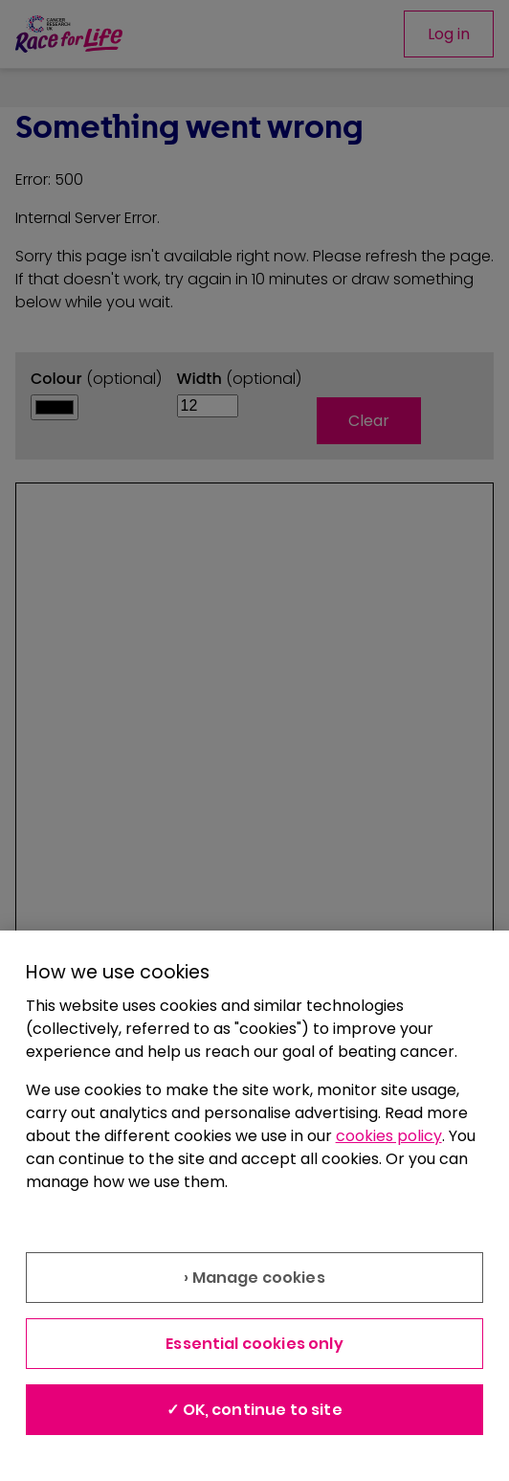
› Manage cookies (254, 1278)
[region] (254, 1206)
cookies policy (389, 1136)
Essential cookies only (254, 1344)
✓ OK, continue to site (254, 1410)
